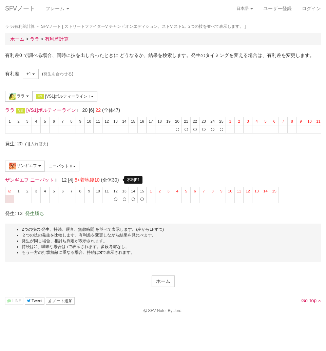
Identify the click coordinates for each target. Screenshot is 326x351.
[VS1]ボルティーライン (65, 96)
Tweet (34, 300)
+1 (30, 73)
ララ (19, 96)
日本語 (244, 8)
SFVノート (20, 8)
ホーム (163, 281)
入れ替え (36, 144)
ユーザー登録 (277, 8)
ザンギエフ (25, 166)
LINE (14, 300)
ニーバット (62, 166)
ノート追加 (60, 300)
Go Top (311, 300)
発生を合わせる (57, 73)
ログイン (311, 8)
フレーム (57, 8)
